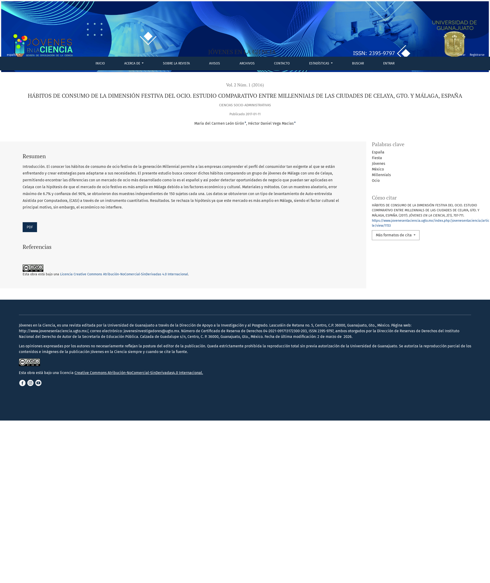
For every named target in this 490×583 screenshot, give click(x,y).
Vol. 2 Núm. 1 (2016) (245, 85)
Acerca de (132, 63)
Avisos (214, 63)
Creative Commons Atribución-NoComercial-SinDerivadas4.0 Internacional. (139, 372)
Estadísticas (319, 63)
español (15, 54)
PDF (30, 227)
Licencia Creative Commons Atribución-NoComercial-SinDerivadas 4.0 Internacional (124, 274)
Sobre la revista (176, 63)
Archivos (247, 63)
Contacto (282, 63)
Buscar (358, 63)
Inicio (100, 63)
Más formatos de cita (394, 235)
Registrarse (477, 54)
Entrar (388, 63)
